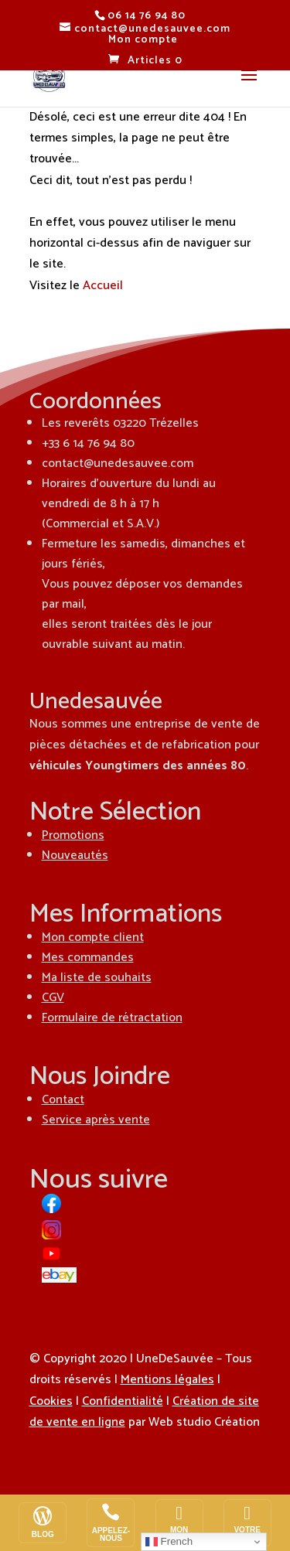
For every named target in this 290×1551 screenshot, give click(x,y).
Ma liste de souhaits (97, 977)
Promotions (73, 835)
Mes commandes (88, 957)
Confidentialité (122, 1401)
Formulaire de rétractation (112, 1017)
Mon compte (143, 40)
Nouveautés (75, 855)
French (169, 1542)
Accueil (103, 285)
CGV (53, 997)
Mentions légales (167, 1379)
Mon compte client (93, 937)
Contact (63, 1099)
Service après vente (96, 1120)
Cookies (51, 1401)
